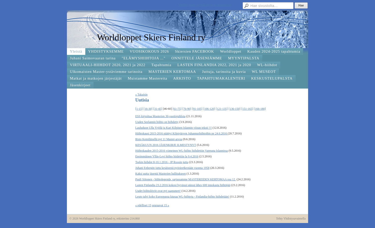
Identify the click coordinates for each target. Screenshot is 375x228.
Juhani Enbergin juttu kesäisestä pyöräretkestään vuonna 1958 (172, 168)
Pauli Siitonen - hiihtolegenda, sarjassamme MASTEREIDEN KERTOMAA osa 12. (185, 179)
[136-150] (234, 109)
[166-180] (260, 109)
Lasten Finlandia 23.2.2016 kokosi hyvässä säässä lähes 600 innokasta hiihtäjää (182, 185)
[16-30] (147, 109)
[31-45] (157, 109)
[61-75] (177, 109)
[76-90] (186, 109)
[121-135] (222, 109)
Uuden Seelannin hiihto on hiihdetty (157, 122)
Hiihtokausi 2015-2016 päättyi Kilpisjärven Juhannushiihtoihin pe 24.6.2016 (181, 133)
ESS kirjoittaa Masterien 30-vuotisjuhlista (160, 116)
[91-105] (197, 109)
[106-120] (209, 109)
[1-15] (139, 109)
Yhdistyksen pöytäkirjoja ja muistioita (204, 5)
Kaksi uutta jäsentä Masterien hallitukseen (160, 173)
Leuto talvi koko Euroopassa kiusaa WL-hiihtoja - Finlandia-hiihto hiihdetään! (182, 196)
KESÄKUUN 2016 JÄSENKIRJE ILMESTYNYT (165, 145)
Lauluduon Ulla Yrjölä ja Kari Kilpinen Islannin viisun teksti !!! (173, 127)
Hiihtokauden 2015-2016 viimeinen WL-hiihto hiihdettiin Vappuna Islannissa (181, 150)
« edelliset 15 (143, 205)
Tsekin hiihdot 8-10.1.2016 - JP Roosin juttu (161, 162)
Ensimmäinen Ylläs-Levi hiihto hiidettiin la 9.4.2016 (166, 156)
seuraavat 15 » (160, 205)
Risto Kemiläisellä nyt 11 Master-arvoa (158, 139)
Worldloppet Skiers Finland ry (151, 37)
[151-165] (247, 109)
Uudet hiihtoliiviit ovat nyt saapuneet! (158, 191)
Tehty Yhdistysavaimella (291, 218)
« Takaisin (141, 94)
